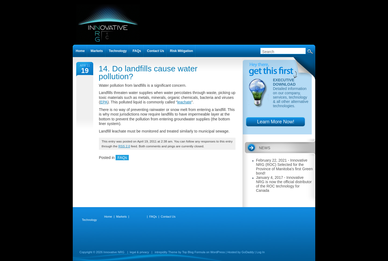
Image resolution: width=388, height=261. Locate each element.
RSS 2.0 (124, 146)
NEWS (264, 148)
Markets (97, 51)
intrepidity (161, 252)
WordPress (217, 252)
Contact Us (155, 51)
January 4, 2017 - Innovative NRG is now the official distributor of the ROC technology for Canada (284, 184)
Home (80, 51)
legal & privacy (139, 252)
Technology (118, 51)
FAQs (122, 157)
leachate (184, 102)
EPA (104, 102)
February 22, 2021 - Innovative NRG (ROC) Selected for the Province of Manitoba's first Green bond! (284, 166)
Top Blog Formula (193, 252)
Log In (261, 252)
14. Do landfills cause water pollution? (148, 72)
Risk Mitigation (181, 51)
